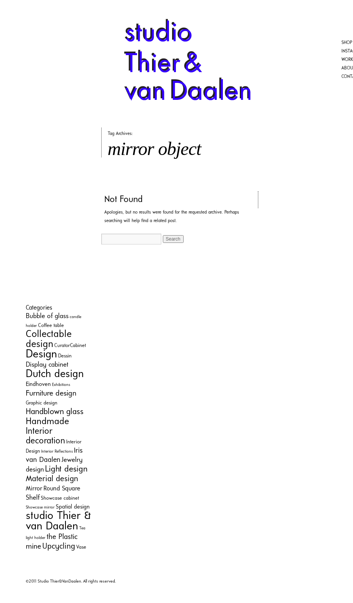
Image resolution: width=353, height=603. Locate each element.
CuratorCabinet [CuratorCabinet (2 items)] (70, 345)
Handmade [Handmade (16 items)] (47, 421)
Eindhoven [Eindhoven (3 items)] (38, 384)
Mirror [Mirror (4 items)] (34, 489)
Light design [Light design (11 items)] (66, 469)
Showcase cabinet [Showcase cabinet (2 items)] (60, 498)
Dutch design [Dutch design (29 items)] (55, 374)
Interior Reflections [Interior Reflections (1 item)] (57, 452)
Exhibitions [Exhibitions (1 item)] (61, 385)
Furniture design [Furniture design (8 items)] (51, 394)
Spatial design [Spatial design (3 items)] (73, 507)
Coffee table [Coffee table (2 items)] (51, 325)
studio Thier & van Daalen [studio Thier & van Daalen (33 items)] (58, 521)
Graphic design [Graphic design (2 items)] (41, 403)
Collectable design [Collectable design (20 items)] (49, 339)
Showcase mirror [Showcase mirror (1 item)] (40, 507)
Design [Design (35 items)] (41, 354)
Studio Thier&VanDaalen (59, 581)
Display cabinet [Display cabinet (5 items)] (47, 365)
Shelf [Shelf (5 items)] (33, 498)
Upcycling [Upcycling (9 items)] (58, 546)
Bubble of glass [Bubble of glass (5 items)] (47, 316)
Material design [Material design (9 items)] (52, 479)
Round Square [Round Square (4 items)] (61, 489)
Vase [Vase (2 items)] (81, 547)
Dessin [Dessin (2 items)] (65, 356)
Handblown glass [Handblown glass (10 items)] (55, 412)
